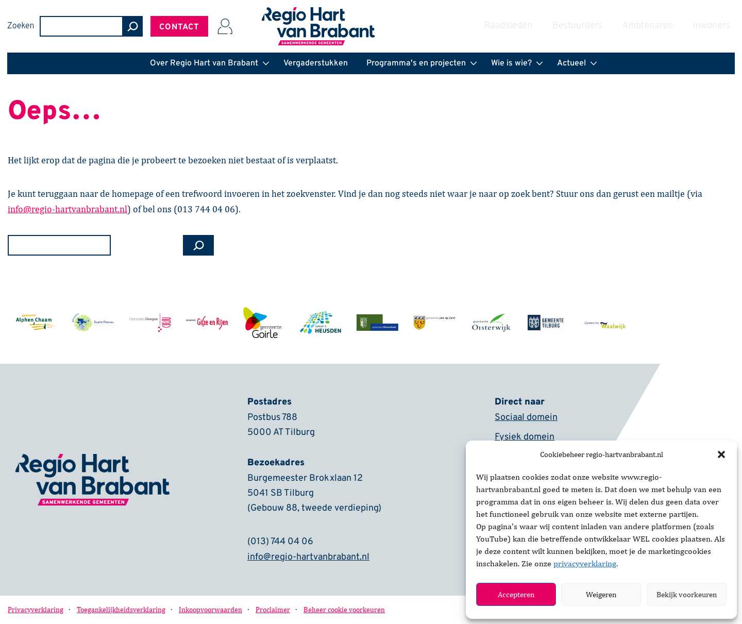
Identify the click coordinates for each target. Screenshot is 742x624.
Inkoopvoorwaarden (210, 609)
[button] (721, 454)
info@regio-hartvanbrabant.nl (308, 558)
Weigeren (601, 594)
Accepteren (516, 594)
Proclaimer (273, 609)
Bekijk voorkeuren (686, 594)
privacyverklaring (584, 563)
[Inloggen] (718, 26)
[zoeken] (625, 26)
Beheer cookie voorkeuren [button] (344, 609)
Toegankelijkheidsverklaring (121, 609)
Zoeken (514, 26)
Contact (672, 27)
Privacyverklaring (35, 609)
